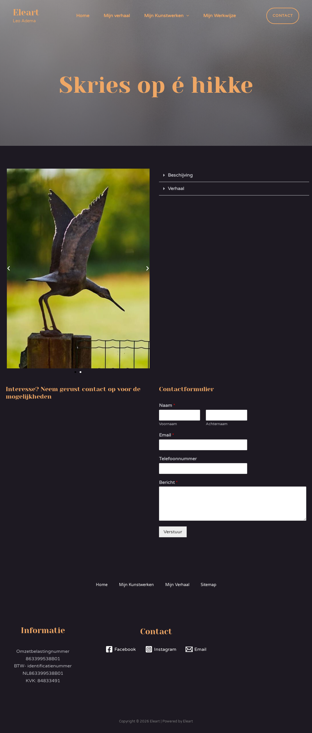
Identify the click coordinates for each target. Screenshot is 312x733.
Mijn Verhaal (177, 584)
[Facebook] (121, 649)
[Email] (196, 649)
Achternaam (217, 424)
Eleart (26, 12)
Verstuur (173, 532)
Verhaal (176, 188)
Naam (167, 405)
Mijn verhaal (117, 16)
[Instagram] (160, 649)
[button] (8, 268)
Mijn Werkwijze (219, 16)
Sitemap (208, 584)
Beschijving (180, 175)
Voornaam (168, 424)
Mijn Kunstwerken (166, 15)
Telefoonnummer (178, 459)
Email (166, 435)
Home (82, 16)
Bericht (168, 482)
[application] (186, 15)
